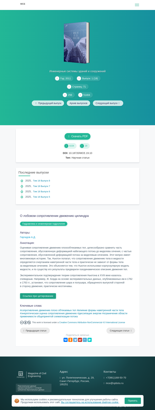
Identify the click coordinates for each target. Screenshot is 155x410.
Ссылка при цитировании (38, 296)
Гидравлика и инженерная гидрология (43, 223)
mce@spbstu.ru (115, 383)
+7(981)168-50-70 (116, 377)
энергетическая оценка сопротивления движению (49, 313)
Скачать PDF (77, 136)
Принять (132, 400)
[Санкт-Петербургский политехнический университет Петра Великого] (21, 377)
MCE (22, 4)
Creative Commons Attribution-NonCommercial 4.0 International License (92, 322)
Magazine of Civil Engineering (37, 374)
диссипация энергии (90, 313)
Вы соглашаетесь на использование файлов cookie (90, 402)
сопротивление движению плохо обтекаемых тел (48, 310)
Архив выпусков (78, 103)
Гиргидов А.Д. (28, 237)
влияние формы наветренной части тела (101, 310)
